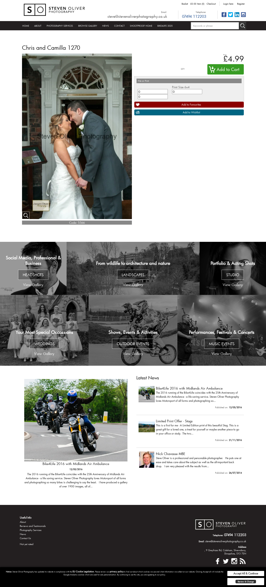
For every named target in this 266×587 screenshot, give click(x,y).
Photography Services (60, 25)
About (37, 25)
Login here (228, 3)
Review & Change (246, 581)
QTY (183, 69)
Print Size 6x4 (181, 87)
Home (25, 25)
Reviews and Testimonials (33, 526)
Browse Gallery (87, 25)
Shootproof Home (141, 25)
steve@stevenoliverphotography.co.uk (137, 16)
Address (242, 546)
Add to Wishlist (191, 112)
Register (241, 3)
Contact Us (25, 538)
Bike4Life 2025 (165, 25)
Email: (164, 12)
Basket (185, 3)
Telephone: (201, 12)
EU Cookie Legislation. (84, 571)
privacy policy (117, 571)
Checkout (211, 3)
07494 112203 (194, 16)
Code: (73, 222)
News (105, 25)
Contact (119, 25)
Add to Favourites (191, 104)
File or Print (143, 80)
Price (224, 55)
